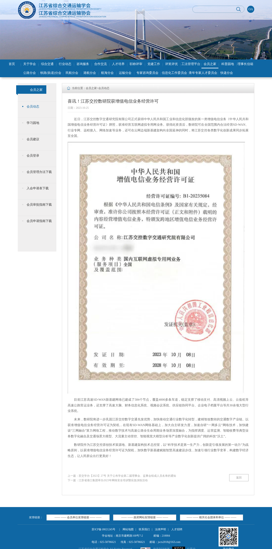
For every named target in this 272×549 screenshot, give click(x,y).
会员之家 (210, 64)
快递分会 (226, 72)
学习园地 (33, 122)
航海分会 (107, 72)
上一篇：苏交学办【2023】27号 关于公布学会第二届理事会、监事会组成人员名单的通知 (122, 475)
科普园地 (227, 64)
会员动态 (33, 106)
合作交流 (100, 64)
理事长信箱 (245, 64)
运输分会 (125, 72)
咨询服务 (82, 64)
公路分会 (29, 72)
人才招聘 (176, 529)
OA (250, 9)
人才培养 (118, 64)
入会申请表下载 (38, 188)
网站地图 (128, 529)
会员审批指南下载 (39, 204)
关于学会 (29, 64)
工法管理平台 (190, 64)
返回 (239, 477)
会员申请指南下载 (39, 221)
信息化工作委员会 (174, 72)
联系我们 (144, 529)
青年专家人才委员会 (203, 72)
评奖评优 (171, 64)
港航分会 (89, 72)
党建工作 (153, 64)
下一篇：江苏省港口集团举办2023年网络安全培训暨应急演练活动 (108, 480)
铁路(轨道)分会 (50, 72)
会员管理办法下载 (39, 172)
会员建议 (33, 139)
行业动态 (65, 64)
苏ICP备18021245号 (103, 529)
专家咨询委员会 (147, 72)
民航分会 (72, 72)
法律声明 (160, 529)
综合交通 (47, 64)
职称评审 (136, 64)
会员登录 (33, 155)
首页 (12, 64)
